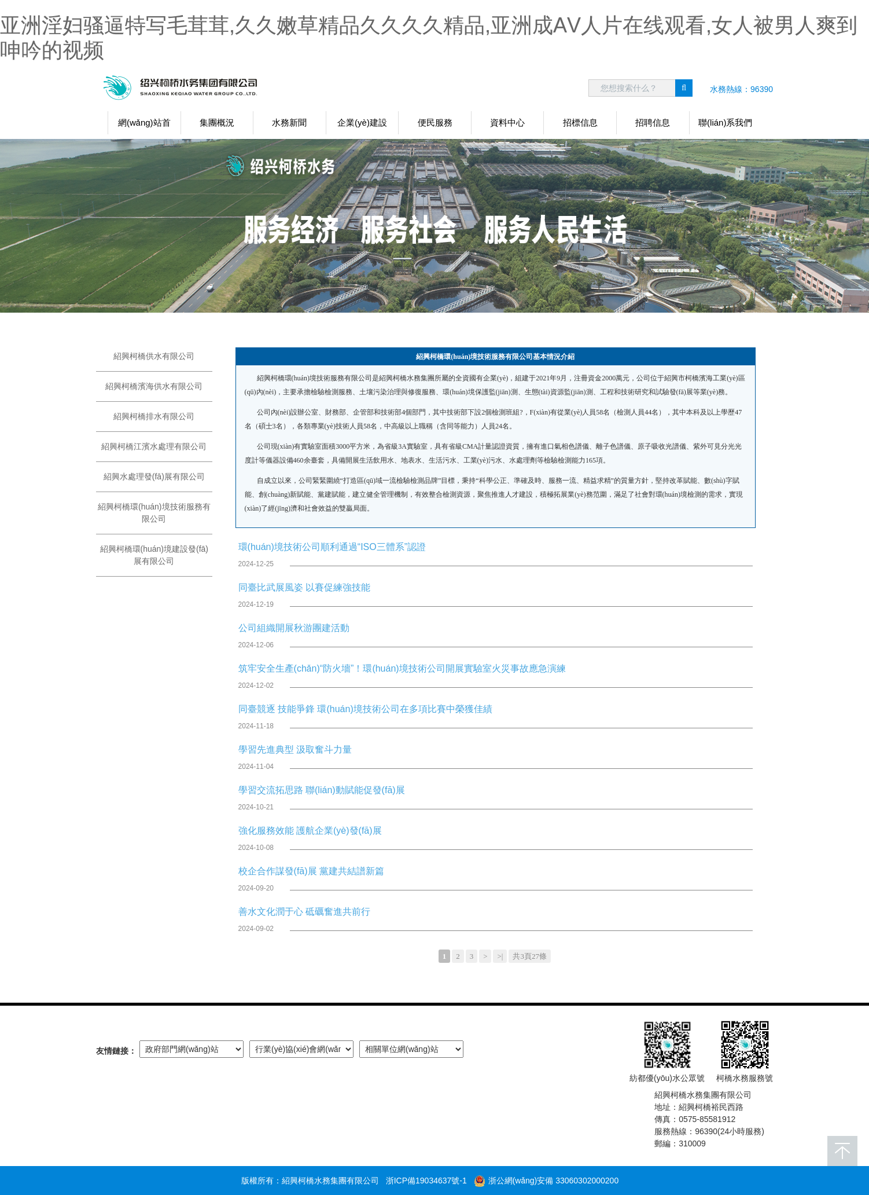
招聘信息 (652, 122)
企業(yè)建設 (362, 122)
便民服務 (435, 122)
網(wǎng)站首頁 (144, 126)
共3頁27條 (530, 956)
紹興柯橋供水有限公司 (153, 356)
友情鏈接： (116, 1050)
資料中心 (507, 122)
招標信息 (580, 122)
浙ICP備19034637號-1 (426, 1180)
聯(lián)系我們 (725, 122)
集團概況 (217, 122)
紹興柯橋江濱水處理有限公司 (154, 446)
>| (500, 956)
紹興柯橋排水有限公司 (153, 416)
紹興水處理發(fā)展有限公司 (154, 476)
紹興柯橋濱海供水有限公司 (153, 386)
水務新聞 (289, 122)
